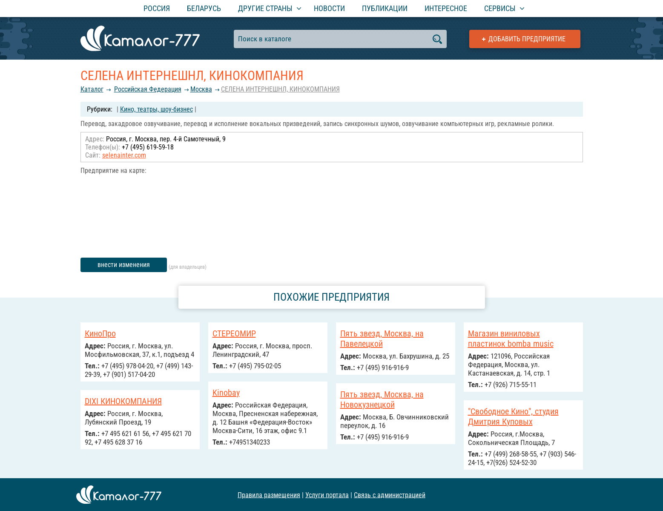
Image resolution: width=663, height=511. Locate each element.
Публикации (385, 8)
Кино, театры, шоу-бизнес (156, 109)
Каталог (91, 89)
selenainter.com (124, 155)
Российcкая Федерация (147, 89)
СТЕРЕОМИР (234, 333)
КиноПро (100, 333)
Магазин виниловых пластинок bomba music (511, 338)
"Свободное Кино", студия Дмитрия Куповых (513, 416)
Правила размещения (269, 495)
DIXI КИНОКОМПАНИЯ (123, 401)
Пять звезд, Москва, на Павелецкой (382, 338)
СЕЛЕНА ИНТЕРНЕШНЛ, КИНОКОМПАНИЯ (280, 89)
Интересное (446, 8)
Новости (329, 8)
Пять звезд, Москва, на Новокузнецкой (382, 399)
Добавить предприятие (526, 39)
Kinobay (226, 393)
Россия (157, 8)
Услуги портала (327, 495)
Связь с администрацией (389, 495)
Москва (201, 89)
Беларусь (204, 8)
